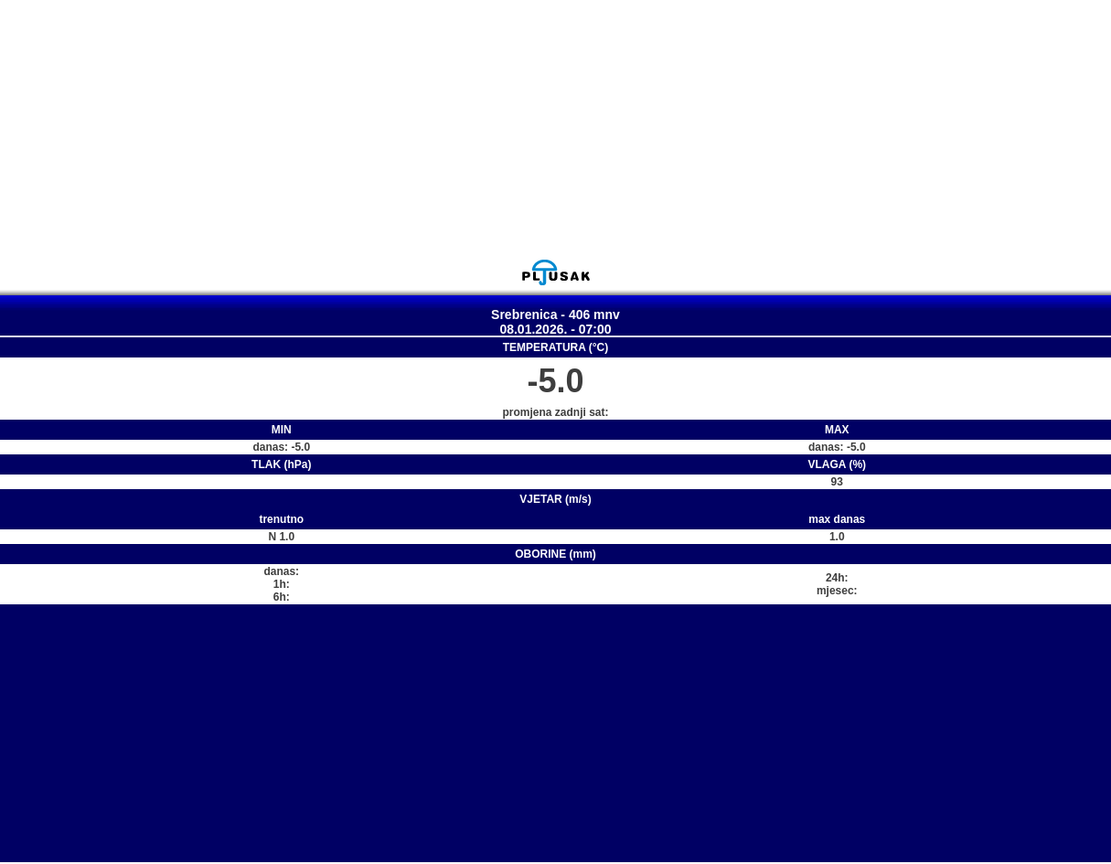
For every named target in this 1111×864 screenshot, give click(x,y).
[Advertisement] (556, 129)
